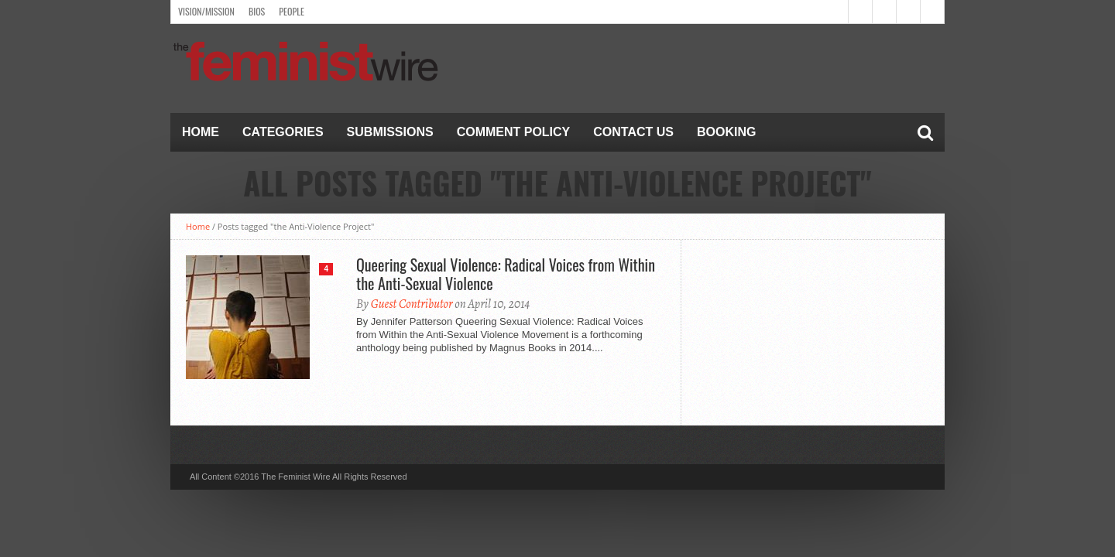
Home (200, 131)
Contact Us (633, 131)
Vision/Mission (206, 11)
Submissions (390, 131)
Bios (257, 11)
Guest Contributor (412, 304)
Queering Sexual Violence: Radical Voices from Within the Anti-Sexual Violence (505, 273)
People (291, 11)
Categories (283, 131)
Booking (726, 131)
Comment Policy (514, 131)
